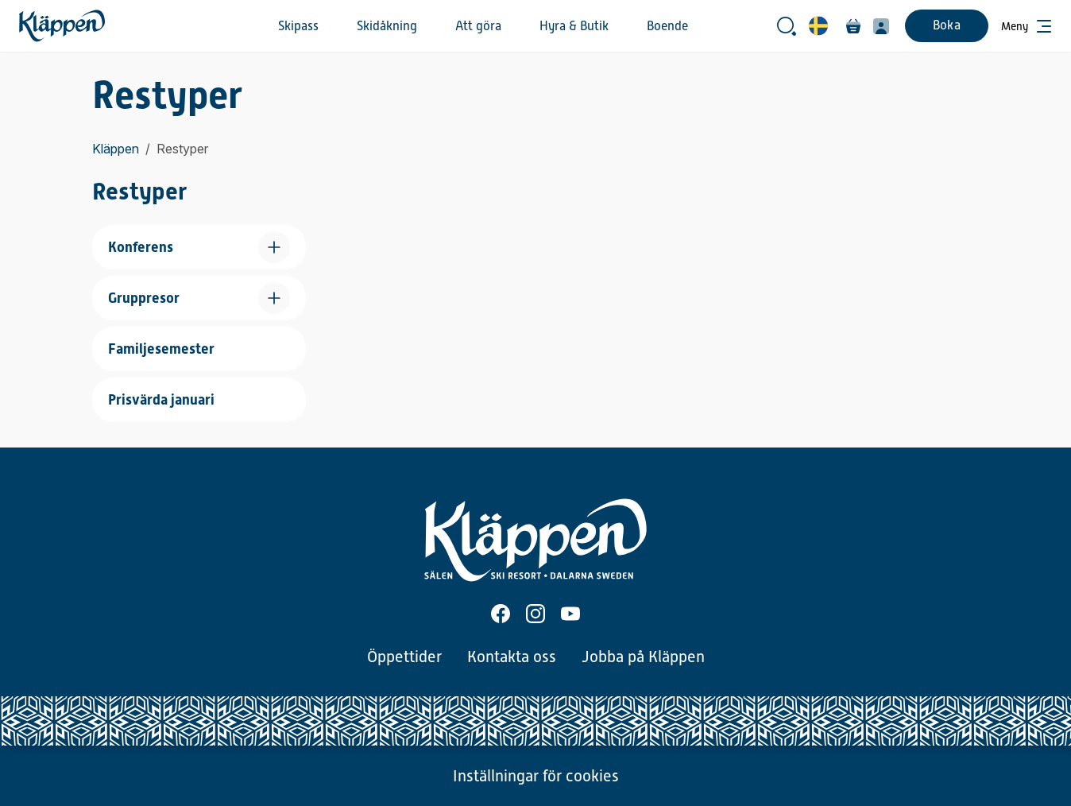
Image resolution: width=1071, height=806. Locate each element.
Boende (667, 26)
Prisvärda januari (161, 399)
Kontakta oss (511, 656)
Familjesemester (161, 348)
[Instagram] (535, 613)
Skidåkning (387, 26)
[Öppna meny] (1026, 26)
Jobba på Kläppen (643, 656)
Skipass (298, 26)
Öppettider (404, 656)
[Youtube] (570, 613)
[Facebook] (500, 613)
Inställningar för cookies (536, 776)
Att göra (478, 26)
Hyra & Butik (574, 26)
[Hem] (62, 26)
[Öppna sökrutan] (786, 26)
